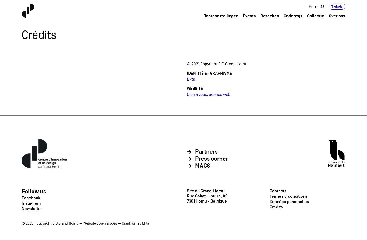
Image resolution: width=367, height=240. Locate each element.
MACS (202, 166)
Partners (206, 151)
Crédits (276, 207)
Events (249, 16)
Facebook (31, 197)
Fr (310, 6)
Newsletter (32, 208)
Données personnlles (289, 201)
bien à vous (108, 223)
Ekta (191, 79)
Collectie (315, 16)
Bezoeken (270, 16)
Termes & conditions (288, 196)
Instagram (31, 203)
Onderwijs (293, 16)
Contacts (278, 190)
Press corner (211, 158)
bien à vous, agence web (208, 94)
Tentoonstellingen (221, 16)
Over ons (337, 16)
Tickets (337, 6)
